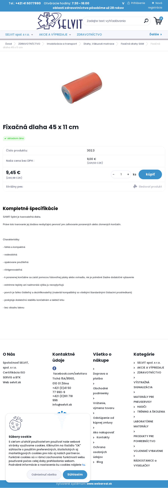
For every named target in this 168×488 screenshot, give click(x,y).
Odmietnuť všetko (44, 474)
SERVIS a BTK (12, 377)
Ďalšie (154, 34)
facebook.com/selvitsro (70, 374)
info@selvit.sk (62, 405)
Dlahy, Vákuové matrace (99, 44)
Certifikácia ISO (14, 372)
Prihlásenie (138, 3)
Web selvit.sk (12, 382)
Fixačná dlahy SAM (132, 44)
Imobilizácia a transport (62, 44)
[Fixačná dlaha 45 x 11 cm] (84, 87)
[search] (129, 22)
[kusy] (120, 174)
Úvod (8, 44)
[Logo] (26, 21)
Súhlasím (75, 474)
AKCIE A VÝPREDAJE (53, 34)
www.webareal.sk (99, 484)
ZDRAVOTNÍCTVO (89, 34)
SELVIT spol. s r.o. (17, 34)
